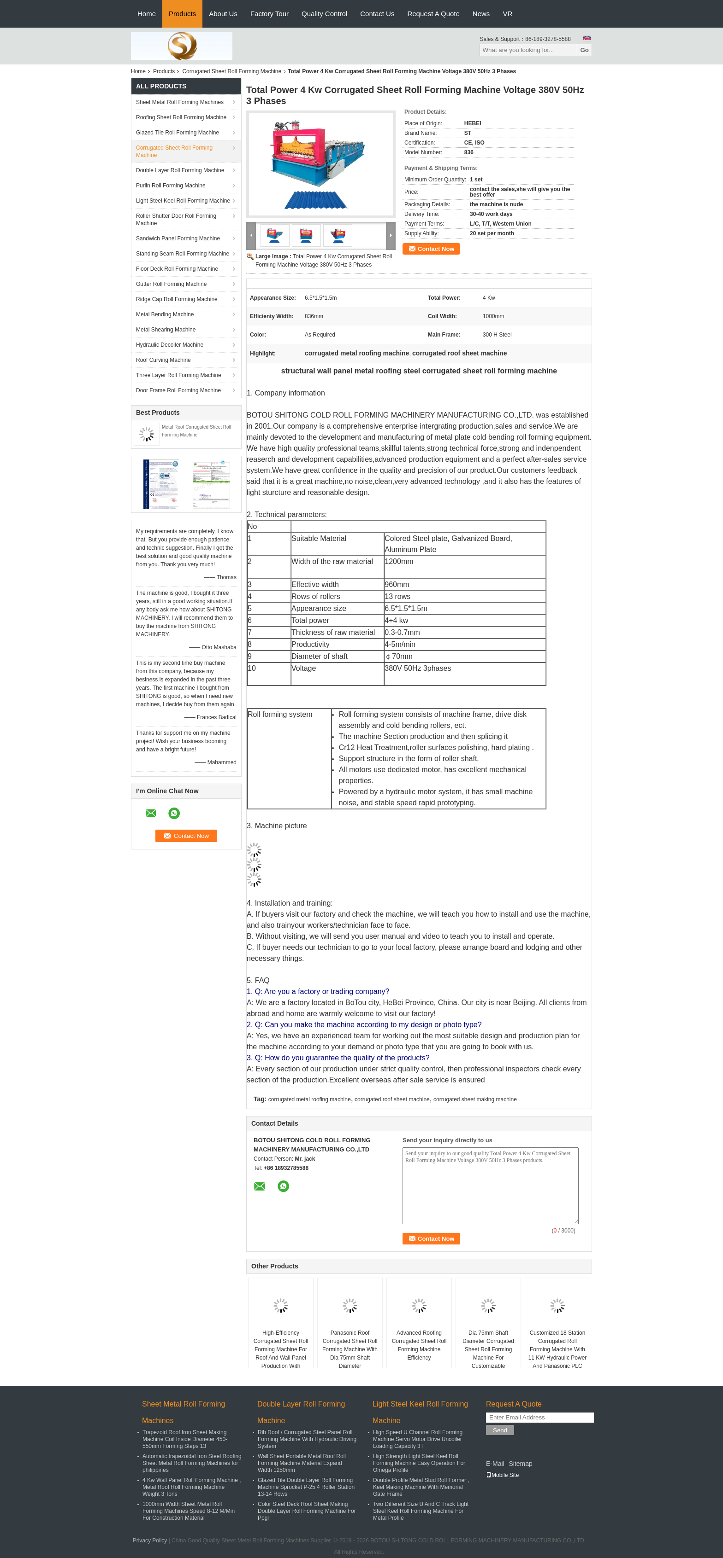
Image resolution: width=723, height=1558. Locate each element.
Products (182, 13)
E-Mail (495, 1463)
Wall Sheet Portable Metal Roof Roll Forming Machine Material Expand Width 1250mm (302, 1463)
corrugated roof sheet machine (392, 1099)
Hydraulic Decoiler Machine (169, 345)
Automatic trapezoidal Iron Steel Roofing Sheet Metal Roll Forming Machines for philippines (192, 1463)
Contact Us (377, 13)
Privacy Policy (150, 1540)
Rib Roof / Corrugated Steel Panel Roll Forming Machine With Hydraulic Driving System (307, 1439)
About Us (223, 13)
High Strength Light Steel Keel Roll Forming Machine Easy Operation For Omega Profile (419, 1463)
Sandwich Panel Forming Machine (178, 238)
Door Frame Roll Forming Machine (178, 390)
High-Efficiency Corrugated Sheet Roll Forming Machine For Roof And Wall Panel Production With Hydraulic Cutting (281, 1354)
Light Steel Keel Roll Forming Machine (183, 201)
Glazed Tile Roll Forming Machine (177, 132)
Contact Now (436, 248)
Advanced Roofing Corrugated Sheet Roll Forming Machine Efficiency (419, 1345)
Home (146, 13)
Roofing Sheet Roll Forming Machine (181, 117)
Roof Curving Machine (163, 360)
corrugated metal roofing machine (309, 1099)
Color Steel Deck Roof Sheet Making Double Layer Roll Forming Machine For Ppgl (307, 1511)
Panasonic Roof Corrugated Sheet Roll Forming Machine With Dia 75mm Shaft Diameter (350, 1349)
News (481, 13)
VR (507, 13)
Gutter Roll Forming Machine (171, 284)
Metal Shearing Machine (166, 329)
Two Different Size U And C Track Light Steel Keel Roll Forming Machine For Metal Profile (420, 1511)
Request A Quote (433, 13)
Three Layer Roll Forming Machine (178, 375)
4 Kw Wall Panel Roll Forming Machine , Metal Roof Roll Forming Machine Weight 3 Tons (191, 1487)
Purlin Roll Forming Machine (171, 185)
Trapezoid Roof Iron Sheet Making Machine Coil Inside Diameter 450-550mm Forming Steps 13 (184, 1439)
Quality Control (324, 13)
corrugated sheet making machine (475, 1099)
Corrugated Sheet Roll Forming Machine (231, 71)
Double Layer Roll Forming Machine (180, 170)
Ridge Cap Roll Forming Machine (177, 299)
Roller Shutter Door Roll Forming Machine (176, 220)
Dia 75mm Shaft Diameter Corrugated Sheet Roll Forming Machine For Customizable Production (488, 1354)
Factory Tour (269, 13)
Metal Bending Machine (165, 314)
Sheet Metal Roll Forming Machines (180, 102)
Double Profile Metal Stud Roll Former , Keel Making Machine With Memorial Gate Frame (421, 1487)
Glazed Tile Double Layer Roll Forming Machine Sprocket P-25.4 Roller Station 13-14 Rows (306, 1487)
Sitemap (520, 1463)
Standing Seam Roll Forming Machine (182, 253)
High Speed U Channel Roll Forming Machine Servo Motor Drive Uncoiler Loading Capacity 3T (417, 1439)
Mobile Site (502, 1475)
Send (500, 1430)
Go (584, 50)
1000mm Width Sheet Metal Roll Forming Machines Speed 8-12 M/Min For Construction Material (188, 1511)
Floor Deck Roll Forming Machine (177, 269)
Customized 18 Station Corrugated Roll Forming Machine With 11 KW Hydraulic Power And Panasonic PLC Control (557, 1354)
